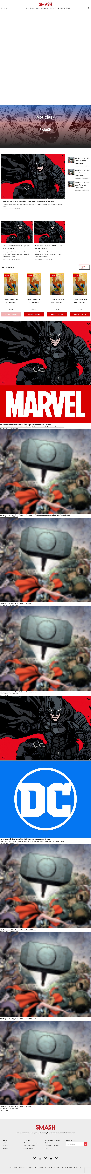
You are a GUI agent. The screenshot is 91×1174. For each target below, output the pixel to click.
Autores (5, 1148)
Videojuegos (44, 8)
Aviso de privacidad (29, 1145)
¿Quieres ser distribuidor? (52, 1145)
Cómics (32, 8)
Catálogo (5, 1143)
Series (38, 8)
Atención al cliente (52, 1140)
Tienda (68, 8)
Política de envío (29, 1148)
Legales (27, 1140)
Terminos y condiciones (31, 1143)
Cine (27, 8)
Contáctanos (49, 1143)
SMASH (5, 1140)
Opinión (62, 8)
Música (52, 8)
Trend (57, 8)
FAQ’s (46, 1148)
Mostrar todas (83, 267)
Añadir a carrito (11, 314)
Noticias (5, 1145)
